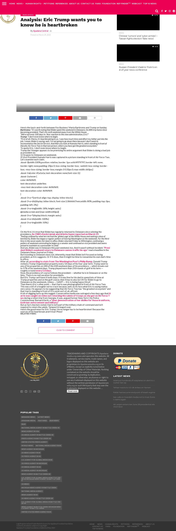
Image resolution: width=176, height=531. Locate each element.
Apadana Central (40, 31)
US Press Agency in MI (31, 456)
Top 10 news (149, 3)
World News (27, 446)
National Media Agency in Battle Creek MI (40, 428)
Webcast (137, 3)
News (20, 3)
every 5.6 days (43, 270)
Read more (72, 391)
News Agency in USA (30, 431)
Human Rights (33, 3)
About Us (74, 3)
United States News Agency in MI (36, 512)
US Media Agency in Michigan (34, 471)
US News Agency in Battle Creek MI (37, 498)
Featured (42, 421)
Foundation (109, 3)
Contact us (87, 3)
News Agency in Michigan (33, 449)
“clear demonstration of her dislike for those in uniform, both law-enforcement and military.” (65, 301)
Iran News (54, 421)
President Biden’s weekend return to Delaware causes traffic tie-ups (65, 248)
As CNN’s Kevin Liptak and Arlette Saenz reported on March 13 (65, 234)
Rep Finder (124, 3)
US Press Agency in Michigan (34, 463)
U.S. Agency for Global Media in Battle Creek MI (41, 502)
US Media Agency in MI (31, 467)
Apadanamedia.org (89, 364)
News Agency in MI (30, 495)
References (61, 3)
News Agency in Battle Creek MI (36, 474)
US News (25, 484)
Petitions (49, 3)
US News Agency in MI (31, 453)
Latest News (43, 417)
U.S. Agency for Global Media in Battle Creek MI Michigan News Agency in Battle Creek (41, 479)
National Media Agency (32, 491)
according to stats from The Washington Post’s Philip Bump (60, 261)
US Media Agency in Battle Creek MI (37, 435)
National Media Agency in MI (48, 446)
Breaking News (28, 417)
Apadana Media (28, 421)
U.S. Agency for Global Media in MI (37, 460)
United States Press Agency (34, 442)
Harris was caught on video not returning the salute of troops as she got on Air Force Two (65, 295)
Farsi (98, 3)
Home (12, 3)
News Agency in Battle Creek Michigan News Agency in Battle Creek (41, 507)
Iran (23, 424)
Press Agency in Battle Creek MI (36, 438)
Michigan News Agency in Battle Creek (39, 488)
